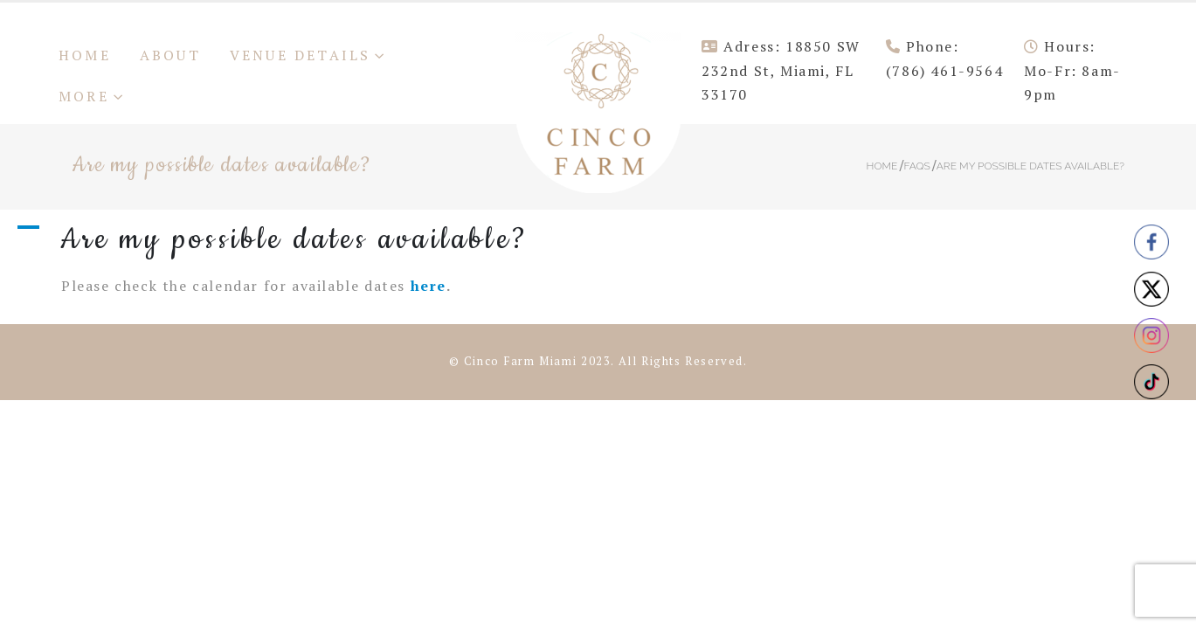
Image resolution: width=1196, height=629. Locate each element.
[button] (598, 239)
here (428, 285)
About (170, 55)
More (84, 96)
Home (85, 55)
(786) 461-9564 (944, 70)
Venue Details (300, 55)
